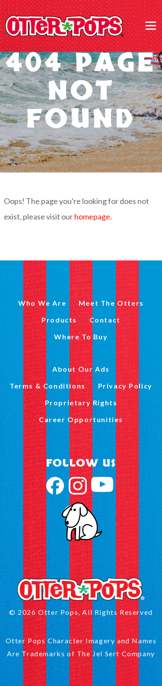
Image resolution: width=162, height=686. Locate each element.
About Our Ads (81, 369)
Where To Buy (81, 336)
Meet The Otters (111, 303)
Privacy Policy (125, 386)
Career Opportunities (81, 419)
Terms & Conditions (48, 386)
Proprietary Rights (81, 402)
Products (59, 320)
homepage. (93, 216)
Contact (105, 320)
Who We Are (42, 303)
